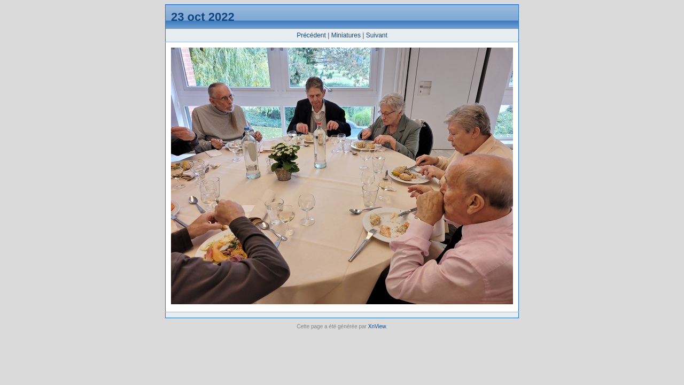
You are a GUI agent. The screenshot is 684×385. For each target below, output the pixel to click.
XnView (377, 326)
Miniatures (346, 35)
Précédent (311, 35)
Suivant (376, 35)
